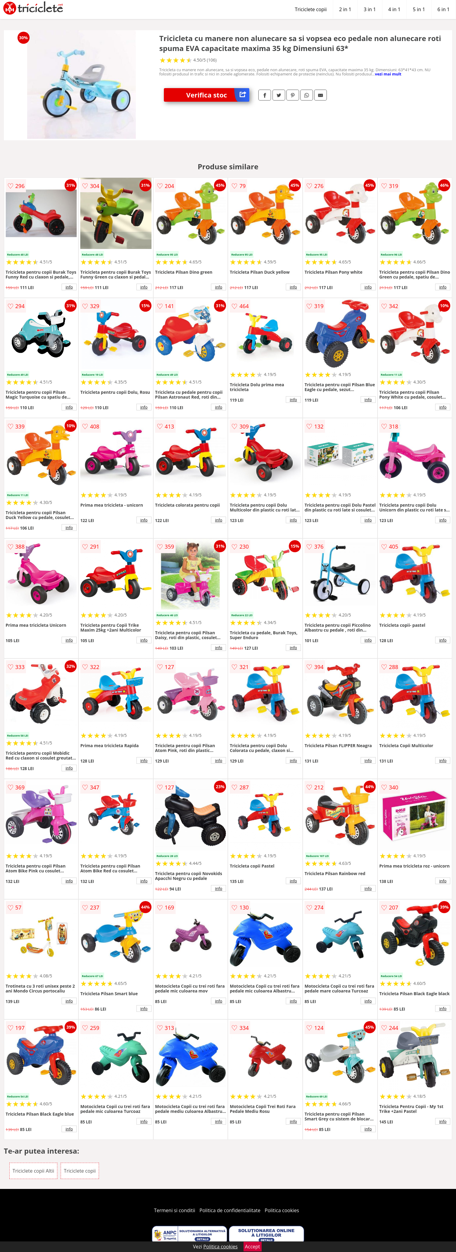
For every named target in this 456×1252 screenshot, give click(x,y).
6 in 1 (444, 9)
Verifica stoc (217, 95)
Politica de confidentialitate (229, 1210)
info (69, 287)
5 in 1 (419, 9)
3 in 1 (370, 9)
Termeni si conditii (174, 1210)
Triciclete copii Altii (33, 1171)
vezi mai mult (388, 74)
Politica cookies (282, 1210)
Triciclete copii (311, 9)
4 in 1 (394, 9)
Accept (252, 1246)
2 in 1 (345, 9)
